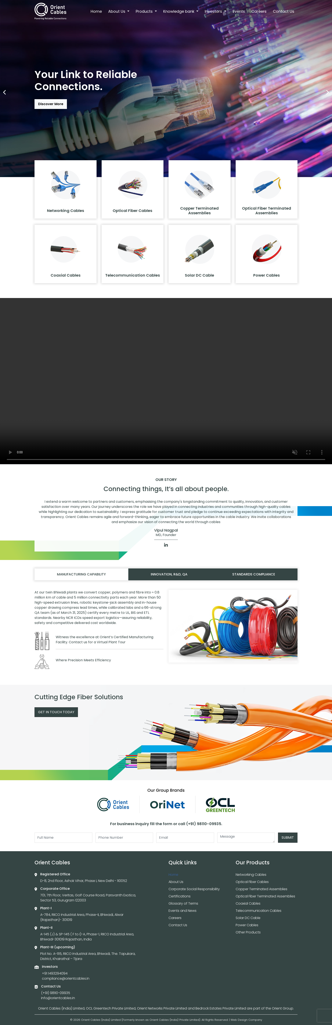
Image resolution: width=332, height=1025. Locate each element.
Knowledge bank (179, 11)
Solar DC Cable (248, 917)
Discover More (50, 104)
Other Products (248, 932)
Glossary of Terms (183, 903)
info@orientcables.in (58, 998)
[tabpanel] (166, 631)
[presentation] (4, 92)
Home (96, 11)
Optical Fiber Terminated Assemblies (265, 896)
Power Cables (247, 925)
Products (145, 11)
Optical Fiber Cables (252, 881)
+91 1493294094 (55, 973)
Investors (214, 11)
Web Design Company (246, 1020)
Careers (259, 11)
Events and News (182, 910)
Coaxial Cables (248, 903)
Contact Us (283, 11)
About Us (117, 11)
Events (239, 11)
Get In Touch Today (56, 712)
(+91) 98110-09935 (55, 992)
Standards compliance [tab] (253, 574)
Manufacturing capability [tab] (81, 574)
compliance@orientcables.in (65, 978)
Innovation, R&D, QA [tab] (169, 574)
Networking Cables (251, 874)
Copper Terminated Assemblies (261, 889)
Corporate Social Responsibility (194, 889)
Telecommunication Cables (258, 910)
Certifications (180, 896)
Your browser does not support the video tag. (166, 381)
